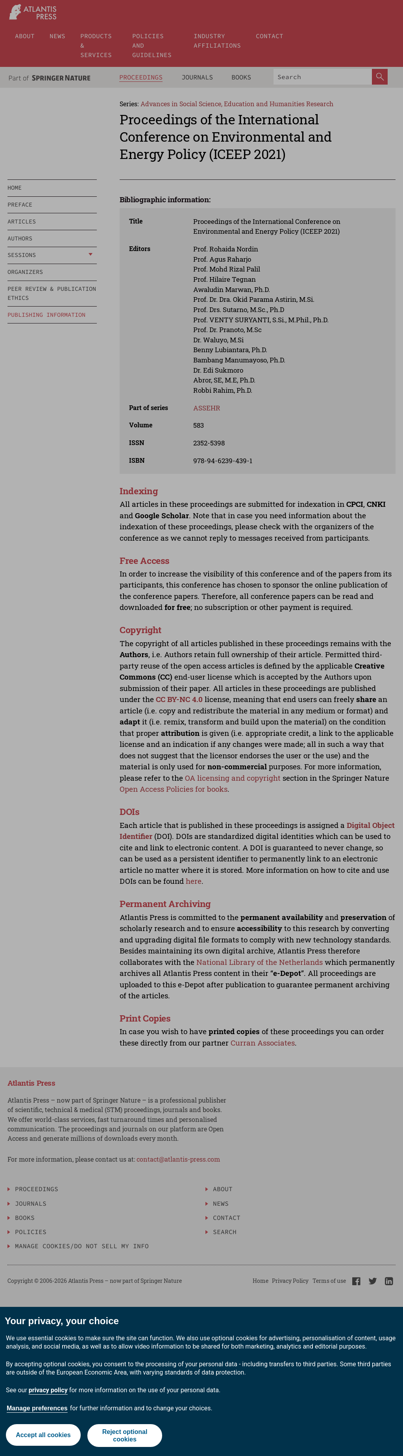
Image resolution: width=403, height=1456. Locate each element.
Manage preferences (37, 1408)
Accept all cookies (42, 1435)
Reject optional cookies (125, 1435)
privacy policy (48, 1390)
